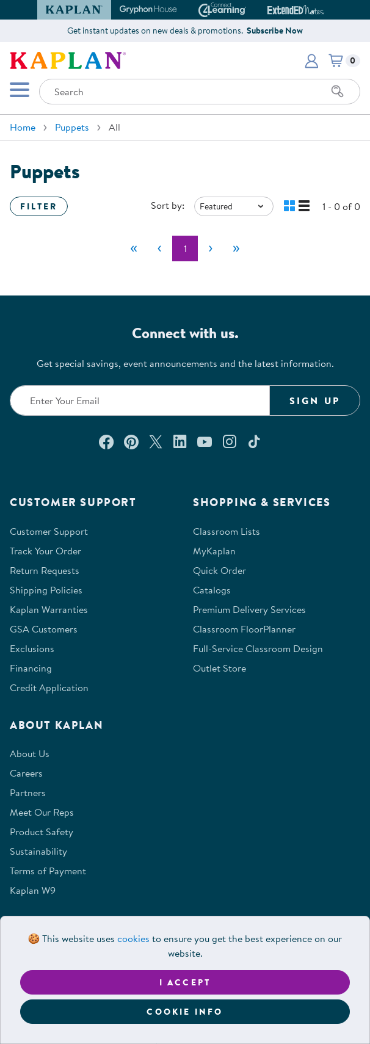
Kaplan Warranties (49, 609)
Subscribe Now (275, 30)
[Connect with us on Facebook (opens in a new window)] (106, 441)
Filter (38, 206)
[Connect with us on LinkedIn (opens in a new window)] (180, 441)
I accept (185, 982)
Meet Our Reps (42, 812)
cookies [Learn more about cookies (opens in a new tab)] (133, 938)
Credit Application (49, 687)
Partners (28, 792)
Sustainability (38, 851)
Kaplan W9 (33, 890)
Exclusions (32, 648)
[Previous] (159, 248)
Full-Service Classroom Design (258, 648)
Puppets (72, 127)
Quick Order (219, 570)
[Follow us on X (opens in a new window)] (155, 441)
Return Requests (44, 570)
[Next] (210, 248)
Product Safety (41, 831)
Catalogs (212, 589)
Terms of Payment (48, 870)
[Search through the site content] (199, 91)
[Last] (236, 248)
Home (22, 127)
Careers (26, 773)
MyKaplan (214, 550)
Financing (31, 668)
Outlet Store (219, 668)
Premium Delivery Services (249, 609)
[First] (134, 248)
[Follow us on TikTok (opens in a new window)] (254, 441)
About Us (29, 753)
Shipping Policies (46, 589)
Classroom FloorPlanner (244, 629)
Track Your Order (45, 550)
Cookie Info (185, 1012)
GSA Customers (44, 629)
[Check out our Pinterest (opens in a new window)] (131, 441)
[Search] (337, 91)
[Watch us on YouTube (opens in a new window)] (204, 441)
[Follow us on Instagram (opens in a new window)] (229, 441)
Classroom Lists (226, 531)
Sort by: (167, 205)
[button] (311, 60)
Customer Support (49, 531)
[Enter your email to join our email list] (140, 400)
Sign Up (314, 400)
